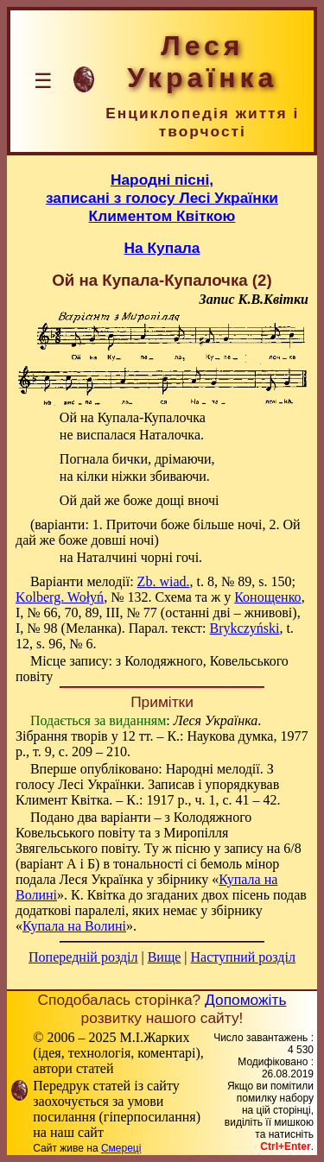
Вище (164, 957)
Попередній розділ (83, 957)
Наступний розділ (243, 957)
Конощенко (267, 597)
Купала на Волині (74, 926)
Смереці (121, 1148)
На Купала (162, 247)
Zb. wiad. (163, 581)
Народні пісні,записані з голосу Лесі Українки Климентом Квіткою (162, 197)
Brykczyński (245, 628)
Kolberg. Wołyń (60, 597)
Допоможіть (245, 999)
